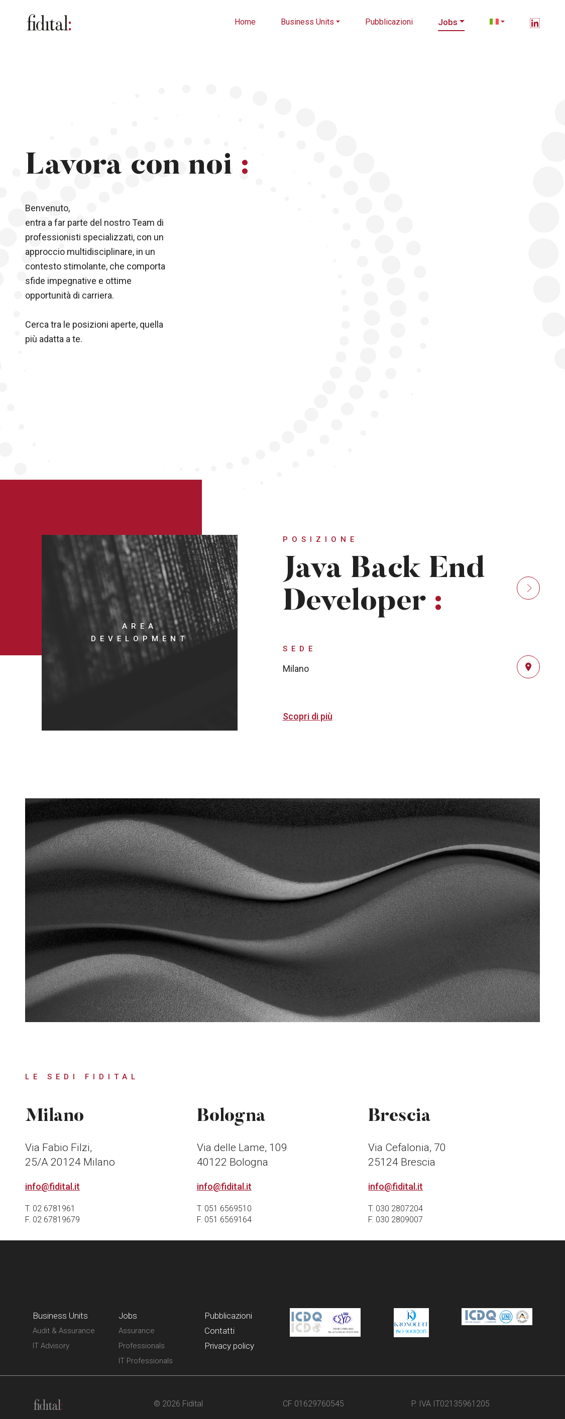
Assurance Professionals (142, 1338)
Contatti (219, 1331)
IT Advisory (51, 1345)
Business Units (307, 22)
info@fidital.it (52, 1186)
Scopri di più (307, 716)
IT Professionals (146, 1360)
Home (245, 22)
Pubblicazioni (389, 22)
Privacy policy (229, 1346)
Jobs (448, 22)
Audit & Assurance (64, 1330)
